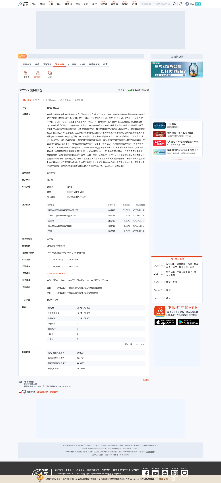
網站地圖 (124, 470)
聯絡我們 (106, 470)
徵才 (115, 470)
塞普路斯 (181, 264)
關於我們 (59, 470)
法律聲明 (135, 470)
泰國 (192, 267)
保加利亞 (170, 264)
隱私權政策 (149, 479)
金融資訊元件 (93, 470)
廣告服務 (80, 470)
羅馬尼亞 (183, 267)
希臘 (190, 264)
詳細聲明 (150, 451)
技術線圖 (178, 56)
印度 (179, 272)
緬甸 (175, 267)
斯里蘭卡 (187, 272)
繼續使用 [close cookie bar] (163, 479)
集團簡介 (70, 470)
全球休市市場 (177, 258)
